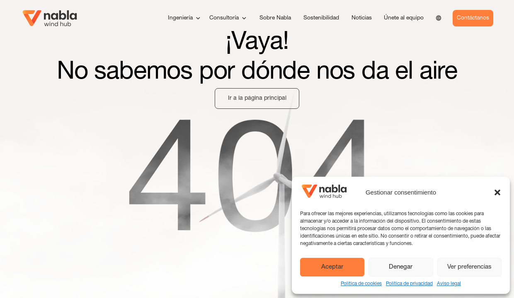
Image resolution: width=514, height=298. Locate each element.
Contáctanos (473, 18)
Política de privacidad (409, 283)
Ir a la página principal (257, 98)
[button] (497, 192)
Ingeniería (184, 18)
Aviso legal (449, 283)
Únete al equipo (404, 18)
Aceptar (332, 267)
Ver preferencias (469, 267)
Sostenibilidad (321, 18)
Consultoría (228, 18)
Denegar (400, 267)
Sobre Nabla (275, 18)
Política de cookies (361, 283)
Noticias (362, 18)
